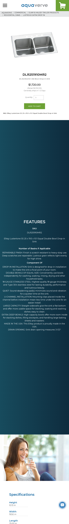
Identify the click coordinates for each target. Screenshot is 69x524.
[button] (5, 5)
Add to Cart (34, 106)
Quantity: (29, 97)
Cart (62, 5)
